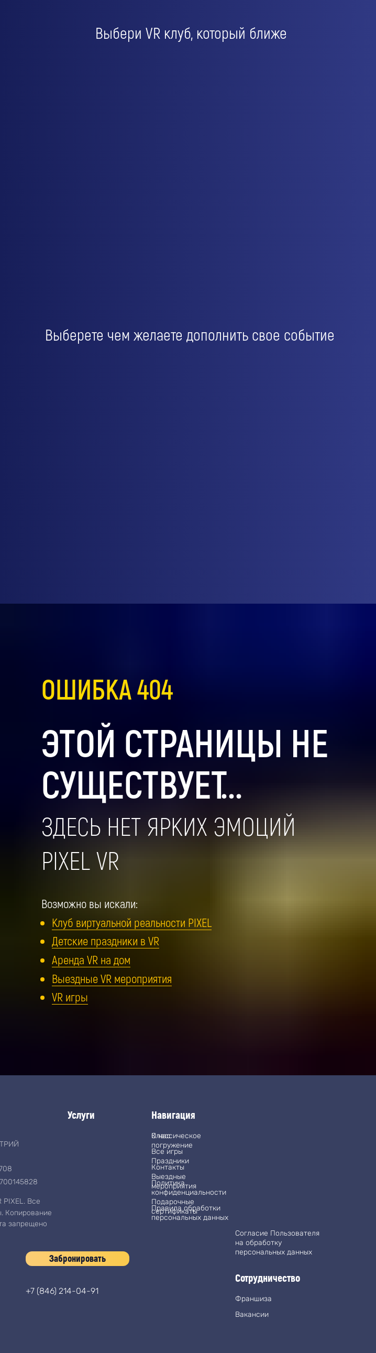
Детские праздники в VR (105, 940)
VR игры (70, 996)
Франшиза (253, 1298)
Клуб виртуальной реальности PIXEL (132, 922)
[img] (36, 1326)
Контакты (167, 1167)
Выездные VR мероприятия (112, 978)
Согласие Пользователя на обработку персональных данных (277, 1243)
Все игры (167, 1151)
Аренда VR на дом (91, 959)
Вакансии (252, 1314)
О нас (161, 1135)
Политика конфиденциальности (188, 1188)
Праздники (170, 1160)
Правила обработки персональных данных (189, 1213)
